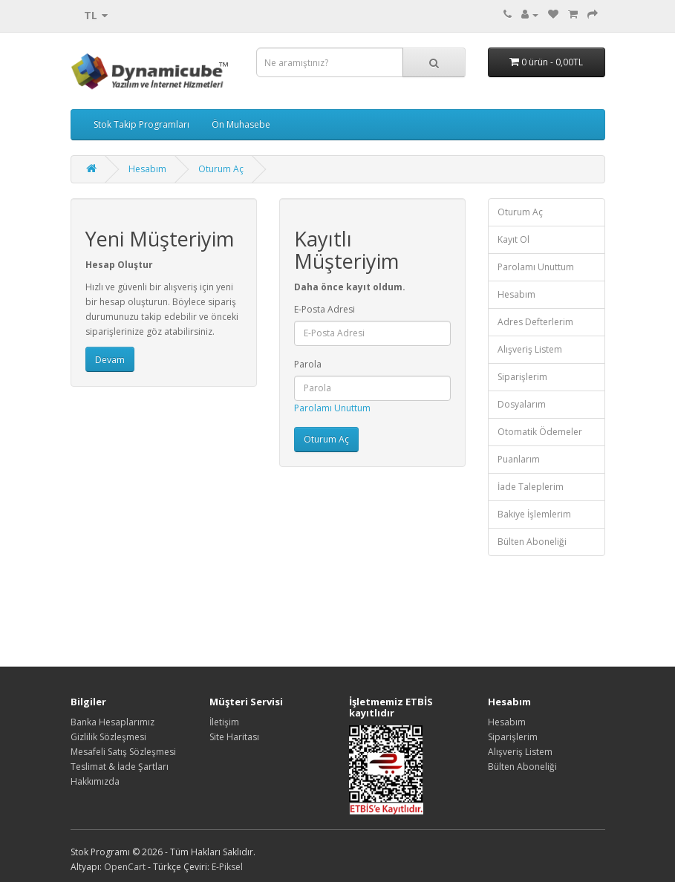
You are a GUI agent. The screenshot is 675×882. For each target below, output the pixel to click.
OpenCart (125, 866)
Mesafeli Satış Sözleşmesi (123, 751)
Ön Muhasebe (241, 124)
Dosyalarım (522, 404)
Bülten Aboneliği (532, 541)
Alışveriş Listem (530, 349)
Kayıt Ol (513, 239)
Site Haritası (234, 737)
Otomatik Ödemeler (540, 431)
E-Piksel (227, 866)
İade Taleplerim (531, 486)
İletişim (224, 722)
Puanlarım (519, 459)
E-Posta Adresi (324, 309)
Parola (308, 364)
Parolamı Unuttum (332, 408)
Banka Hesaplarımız (112, 722)
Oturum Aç (221, 169)
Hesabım (147, 169)
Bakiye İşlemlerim (534, 514)
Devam (110, 359)
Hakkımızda (95, 781)
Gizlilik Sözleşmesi (108, 737)
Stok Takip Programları (141, 124)
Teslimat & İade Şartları (120, 766)
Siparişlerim (522, 376)
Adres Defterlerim (535, 322)
